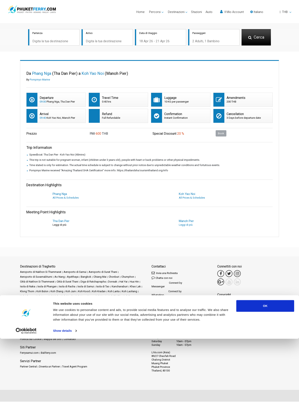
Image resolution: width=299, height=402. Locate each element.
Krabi (87, 301)
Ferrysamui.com (29, 353)
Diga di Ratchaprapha (93, 282)
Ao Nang (59, 277)
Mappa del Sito (52, 339)
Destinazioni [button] (176, 12)
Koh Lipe (41, 296)
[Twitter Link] (229, 274)
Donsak (112, 282)
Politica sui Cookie (30, 339)
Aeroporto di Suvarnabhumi (36, 277)
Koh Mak (53, 296)
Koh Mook (67, 296)
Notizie (114, 329)
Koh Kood (84, 291)
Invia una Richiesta (165, 273)
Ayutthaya (72, 277)
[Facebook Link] (220, 274)
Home (140, 12)
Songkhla (119, 311)
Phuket (39, 311)
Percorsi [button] (155, 12)
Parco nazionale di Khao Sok (110, 306)
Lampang (97, 301)
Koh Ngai (100, 296)
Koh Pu (127, 296)
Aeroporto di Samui (75, 272)
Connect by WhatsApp (166, 293)
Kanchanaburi (120, 286)
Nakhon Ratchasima (51, 306)
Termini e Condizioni (86, 334)
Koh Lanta (114, 291)
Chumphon (127, 277)
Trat (135, 315)
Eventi (104, 329)
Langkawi (124, 301)
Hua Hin (134, 282)
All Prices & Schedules (66, 198)
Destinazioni (36, 329)
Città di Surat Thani (67, 282)
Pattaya (133, 306)
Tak (120, 315)
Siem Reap (106, 311)
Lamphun (110, 301)
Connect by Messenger (167, 285)
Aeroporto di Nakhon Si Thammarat (40, 272)
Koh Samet (26, 301)
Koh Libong (27, 296)
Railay (73, 311)
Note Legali (65, 334)
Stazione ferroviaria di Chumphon (39, 315)
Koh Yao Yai (75, 301)
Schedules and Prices (58, 329)
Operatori (125, 329)
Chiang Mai (99, 277)
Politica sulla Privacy (111, 334)
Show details (62, 394)
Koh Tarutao (42, 301)
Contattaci (70, 339)
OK (265, 369)
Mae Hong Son (28, 306)
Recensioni (26, 334)
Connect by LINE (166, 300)
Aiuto (209, 12)
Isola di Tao (102, 286)
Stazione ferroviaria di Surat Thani (80, 315)
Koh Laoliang (129, 291)
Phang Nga (26, 311)
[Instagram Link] (237, 274)
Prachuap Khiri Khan (56, 311)
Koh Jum (71, 291)
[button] (270, 12)
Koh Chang (57, 291)
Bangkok (86, 277)
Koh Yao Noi (58, 301)
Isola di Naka (27, 286)
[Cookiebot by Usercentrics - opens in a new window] (26, 394)
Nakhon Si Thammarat (78, 306)
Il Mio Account (232, 12)
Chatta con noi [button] (162, 278)
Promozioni (92, 329)
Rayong (84, 311)
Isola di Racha (67, 286)
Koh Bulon (42, 291)
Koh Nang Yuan (84, 296)
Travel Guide (49, 334)
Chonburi (114, 277)
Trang (127, 315)
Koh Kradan (99, 291)
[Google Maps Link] (220, 282)
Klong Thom (27, 291)
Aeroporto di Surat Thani (103, 272)
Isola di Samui (85, 286)
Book (221, 133)
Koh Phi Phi (114, 296)
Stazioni (196, 12)
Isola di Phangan (47, 286)
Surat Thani (108, 315)
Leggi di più (186, 225)
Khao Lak (135, 286)
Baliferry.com (48, 353)
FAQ (37, 334)
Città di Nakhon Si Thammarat (37, 282)
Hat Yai (123, 282)
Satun (94, 311)
